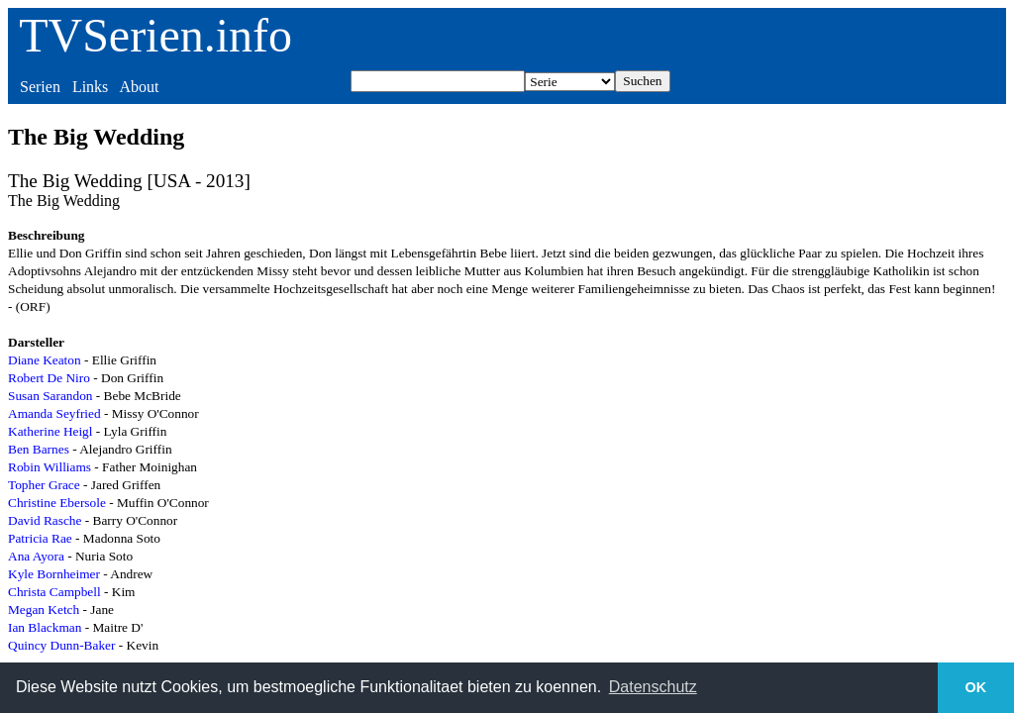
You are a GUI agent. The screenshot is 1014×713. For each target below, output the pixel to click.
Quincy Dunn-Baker (61, 645)
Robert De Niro (49, 377)
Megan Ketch (43, 609)
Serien (40, 86)
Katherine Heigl (50, 431)
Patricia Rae (40, 538)
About (138, 86)
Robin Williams (49, 466)
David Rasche (44, 520)
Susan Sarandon (50, 395)
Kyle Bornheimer (54, 573)
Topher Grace (44, 484)
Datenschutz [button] (653, 686)
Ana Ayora (36, 556)
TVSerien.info (155, 35)
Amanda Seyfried (54, 413)
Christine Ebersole (57, 502)
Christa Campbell (54, 591)
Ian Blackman (44, 627)
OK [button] (976, 687)
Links (90, 86)
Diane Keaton (44, 360)
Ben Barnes (38, 449)
